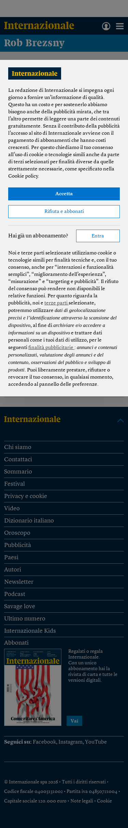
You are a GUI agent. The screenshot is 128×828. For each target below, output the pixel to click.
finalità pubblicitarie (51, 347)
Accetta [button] (64, 194)
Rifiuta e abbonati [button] (64, 211)
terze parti (56, 303)
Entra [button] (97, 236)
